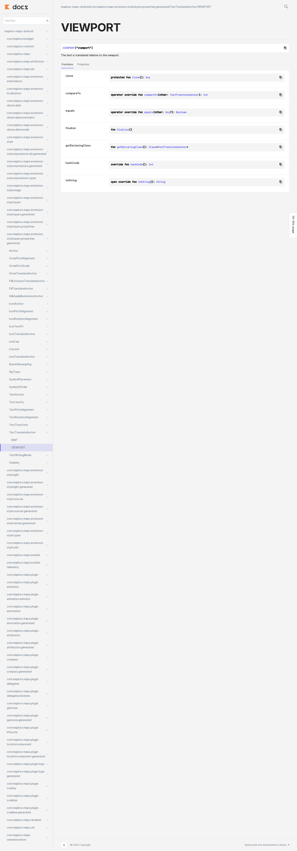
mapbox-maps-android (75, 6)
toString (71, 180)
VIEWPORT (204, 6)
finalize (71, 128)
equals (70, 110)
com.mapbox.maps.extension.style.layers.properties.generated (130, 6)
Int (205, 95)
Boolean (181, 112)
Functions (67, 64)
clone (69, 75)
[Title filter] (26, 20)
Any (148, 77)
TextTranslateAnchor (183, 6)
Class (152, 147)
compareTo (73, 93)
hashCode (72, 162)
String (160, 182)
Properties (83, 64)
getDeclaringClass (78, 145)
